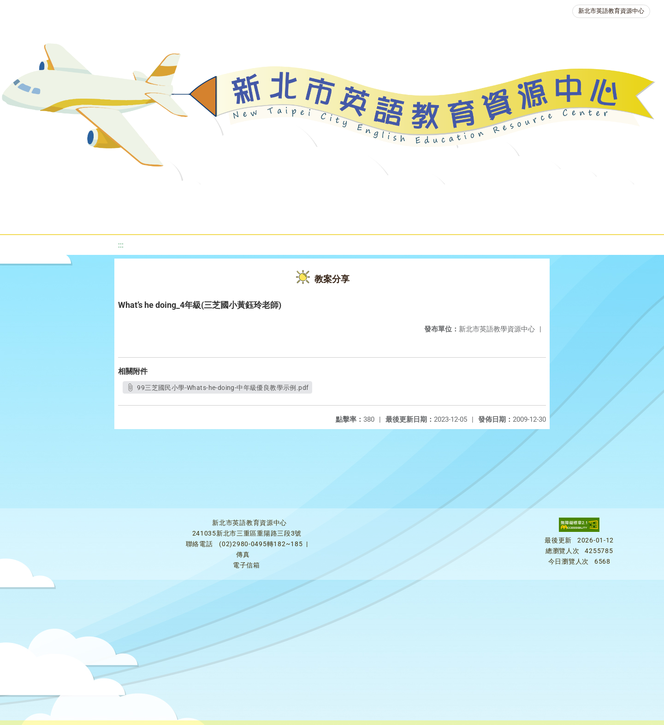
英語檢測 (372, 195)
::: (121, 245)
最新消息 (95, 195)
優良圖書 (317, 195)
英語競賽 (428, 195)
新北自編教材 (256, 195)
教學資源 (194, 195)
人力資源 (483, 195)
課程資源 (139, 195)
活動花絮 (326, 218)
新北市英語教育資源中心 (611, 10)
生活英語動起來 (548, 195)
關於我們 (39, 195)
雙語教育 (613, 195)
